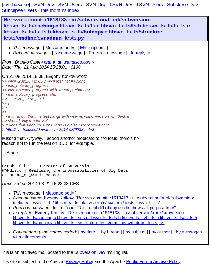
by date (87, 236)
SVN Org (95, 4)
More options (93, 48)
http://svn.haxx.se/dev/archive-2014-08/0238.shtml (49, 129)
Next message (68, 52)
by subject (135, 236)
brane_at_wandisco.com (67, 62)
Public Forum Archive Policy (153, 266)
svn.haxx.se (16, 4)
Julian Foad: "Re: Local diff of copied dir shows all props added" (114, 212)
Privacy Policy (79, 266)
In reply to (140, 52)
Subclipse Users (19, 10)
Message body (59, 48)
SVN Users (70, 4)
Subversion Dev (90, 256)
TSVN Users (149, 4)
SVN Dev (44, 4)
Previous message (107, 52)
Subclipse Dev (182, 4)
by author (160, 236)
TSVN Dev (120, 4)
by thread (110, 236)
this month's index (60, 10)
